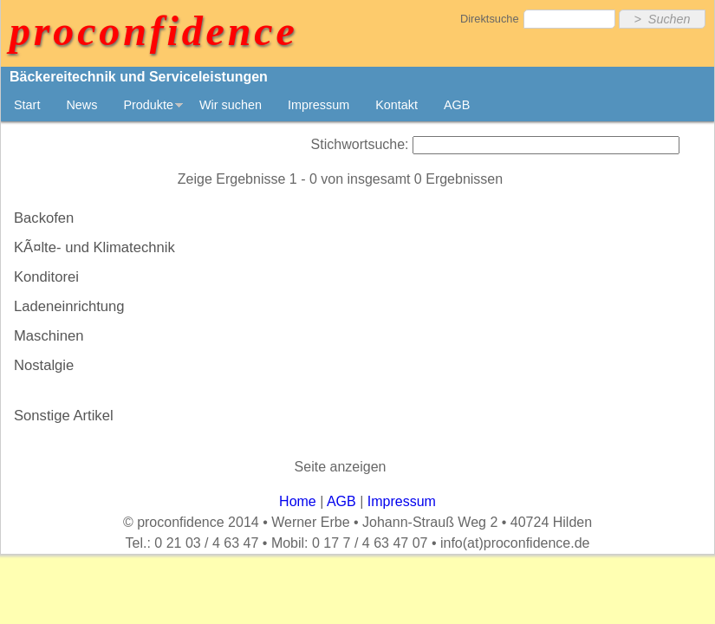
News (81, 105)
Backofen (44, 218)
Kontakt (396, 105)
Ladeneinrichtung (69, 306)
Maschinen (48, 336)
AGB (457, 105)
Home (297, 501)
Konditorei (46, 277)
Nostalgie (44, 365)
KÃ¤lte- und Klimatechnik (94, 247)
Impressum (318, 105)
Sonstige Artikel (64, 415)
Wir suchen (230, 105)
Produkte (148, 105)
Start (27, 105)
